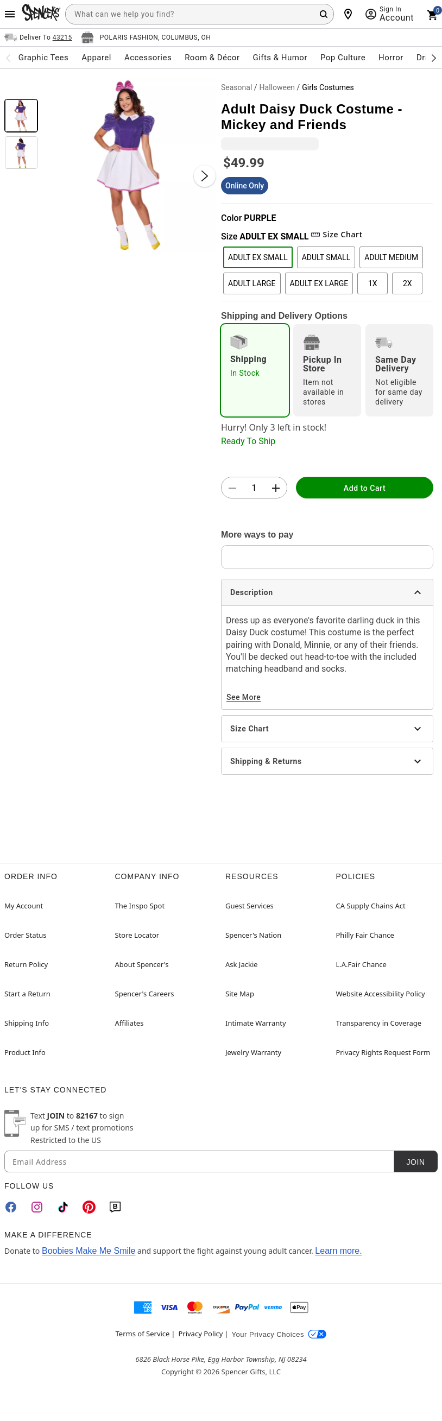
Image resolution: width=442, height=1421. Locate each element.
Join (415, 1162)
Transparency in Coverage (379, 1023)
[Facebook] (10, 1207)
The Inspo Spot (140, 906)
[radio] (255, 370)
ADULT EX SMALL (258, 257)
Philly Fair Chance (365, 935)
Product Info (25, 1052)
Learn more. (338, 1250)
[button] (129, 165)
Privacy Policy (200, 1333)
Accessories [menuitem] (148, 57)
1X (372, 283)
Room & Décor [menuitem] (212, 57)
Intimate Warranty (255, 1023)
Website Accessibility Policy (380, 994)
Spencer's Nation (253, 935)
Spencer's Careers (144, 994)
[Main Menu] (10, 14)
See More (243, 697)
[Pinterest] (89, 1207)
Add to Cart (365, 488)
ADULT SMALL (326, 257)
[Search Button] (323, 14)
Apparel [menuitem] (96, 57)
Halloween (277, 87)
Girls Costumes (327, 87)
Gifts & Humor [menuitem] (279, 57)
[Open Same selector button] (38, 37)
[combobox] (199, 14)
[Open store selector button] (146, 37)
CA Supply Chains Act (371, 906)
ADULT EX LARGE (319, 283)
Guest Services (249, 906)
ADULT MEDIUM (391, 257)
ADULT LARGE (252, 283)
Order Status (25, 935)
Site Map (239, 994)
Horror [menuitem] (390, 57)
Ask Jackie (241, 964)
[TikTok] (63, 1207)
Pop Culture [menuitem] (342, 57)
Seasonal (236, 87)
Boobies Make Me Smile (89, 1250)
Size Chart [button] (336, 234)
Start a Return (27, 994)
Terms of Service (143, 1333)
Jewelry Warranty (253, 1052)
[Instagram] (36, 1207)
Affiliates (129, 1023)
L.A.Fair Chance (361, 964)
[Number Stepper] (254, 488)
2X (407, 283)
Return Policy (26, 964)
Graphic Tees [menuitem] (43, 57)
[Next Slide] (205, 176)
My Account (23, 906)
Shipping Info (26, 1023)
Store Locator (137, 935)
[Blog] (115, 1207)
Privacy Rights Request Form (383, 1052)
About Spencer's (142, 964)
